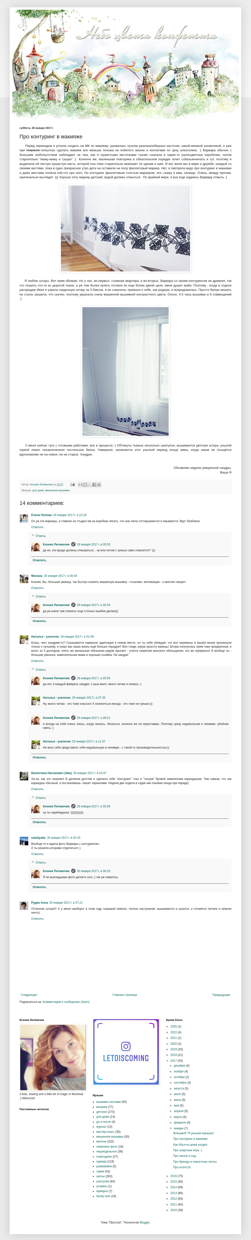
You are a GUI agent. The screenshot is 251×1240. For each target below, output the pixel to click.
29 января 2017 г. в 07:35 (89, 697)
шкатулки (102, 1181)
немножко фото (106, 1146)
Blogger (145, 1222)
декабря (180, 1065)
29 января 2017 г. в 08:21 (93, 718)
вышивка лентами (108, 1102)
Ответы (41, 536)
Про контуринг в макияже (190, 1139)
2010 (174, 1210)
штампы (101, 1186)
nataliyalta (38, 837)
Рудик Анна (39, 902)
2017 (174, 1060)
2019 (174, 1049)
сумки (100, 1171)
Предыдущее (221, 995)
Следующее (29, 995)
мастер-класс (105, 1131)
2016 (174, 1176)
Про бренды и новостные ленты (195, 1161)
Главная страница (125, 995)
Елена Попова (41, 515)
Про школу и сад (184, 1156)
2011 (174, 1204)
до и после (103, 1122)
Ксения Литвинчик (56, 544)
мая (177, 1105)
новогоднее (104, 1156)
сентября (180, 1082)
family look (103, 1196)
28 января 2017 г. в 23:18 (70, 515)
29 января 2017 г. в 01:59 (77, 636)
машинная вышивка (57, 490)
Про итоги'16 (182, 1167)
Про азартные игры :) (187, 1150)
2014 (174, 1187)
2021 (174, 1038)
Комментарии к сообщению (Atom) (66, 1002)
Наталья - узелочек (45, 636)
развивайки (104, 1166)
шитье (100, 1176)
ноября (179, 1071)
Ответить (37, 527)
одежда (101, 1161)
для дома (38, 490)
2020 (174, 1043)
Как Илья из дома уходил (190, 1144)
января (179, 1128)
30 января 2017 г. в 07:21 (66, 902)
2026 (174, 1026)
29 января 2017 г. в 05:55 (93, 678)
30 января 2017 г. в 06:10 (93, 871)
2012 (174, 1198)
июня (178, 1100)
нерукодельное (106, 1151)
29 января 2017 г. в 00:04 (60, 576)
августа (179, 1088)
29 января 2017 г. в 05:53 (93, 544)
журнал (101, 1126)
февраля (180, 1122)
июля (178, 1094)
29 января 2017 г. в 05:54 (93, 605)
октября (179, 1077)
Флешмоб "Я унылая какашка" (193, 1133)
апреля (179, 1111)
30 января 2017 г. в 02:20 (63, 837)
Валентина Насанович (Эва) (51, 773)
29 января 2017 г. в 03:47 (89, 773)
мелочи (101, 1141)
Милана (36, 576)
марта (178, 1117)
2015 (174, 1181)
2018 (174, 1055)
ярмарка (102, 1191)
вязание (101, 1107)
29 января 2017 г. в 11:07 (89, 741)
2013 (174, 1193)
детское (101, 1112)
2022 (174, 1032)
